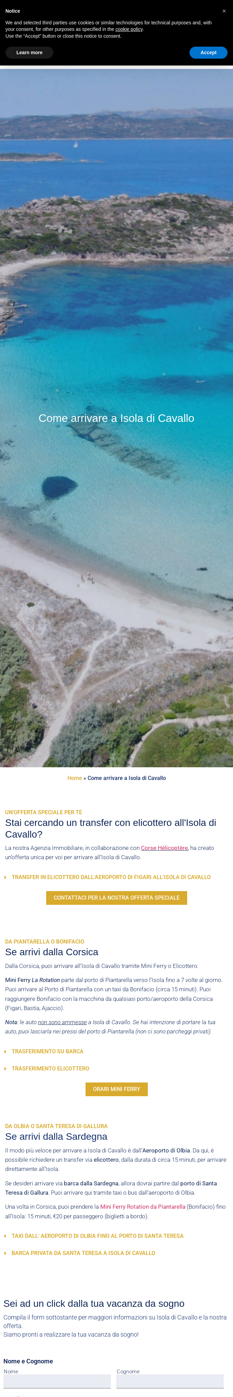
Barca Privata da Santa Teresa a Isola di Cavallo (83, 1253)
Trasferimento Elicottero (50, 1068)
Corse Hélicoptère (164, 847)
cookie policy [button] (128, 29)
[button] (114, 877)
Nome (11, 1371)
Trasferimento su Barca (47, 1051)
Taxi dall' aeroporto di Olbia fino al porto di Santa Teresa (98, 1236)
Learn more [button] (29, 52)
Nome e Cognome (28, 1361)
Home (74, 778)
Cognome (128, 1371)
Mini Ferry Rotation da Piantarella (142, 1206)
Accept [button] (208, 52)
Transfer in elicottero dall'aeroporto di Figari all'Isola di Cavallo (111, 877)
